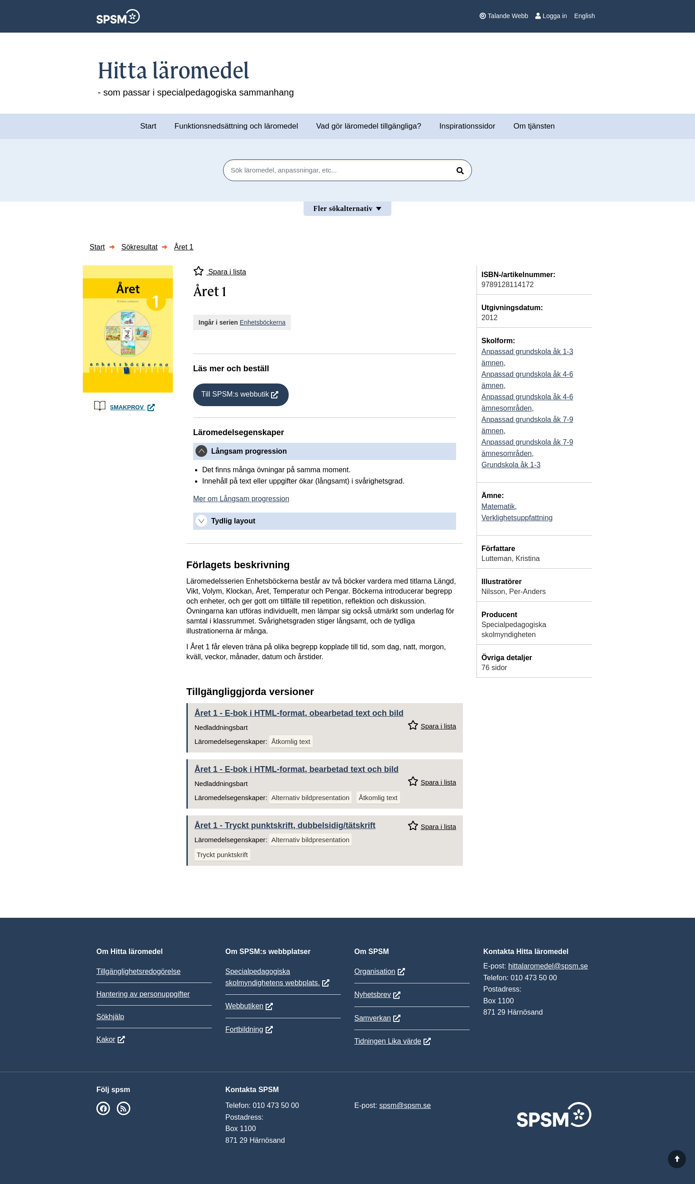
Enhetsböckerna (263, 322)
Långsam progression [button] (249, 451)
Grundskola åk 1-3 (511, 465)
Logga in (551, 15)
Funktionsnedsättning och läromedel (236, 126)
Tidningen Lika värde (387, 1041)
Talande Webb (504, 15)
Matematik (498, 506)
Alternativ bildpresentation (310, 797)
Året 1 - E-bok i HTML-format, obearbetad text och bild (299, 713)
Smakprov (133, 407)
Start (148, 126)
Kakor (105, 1039)
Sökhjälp (110, 1017)
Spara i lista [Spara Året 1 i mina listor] (219, 271)
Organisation (374, 971)
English (584, 15)
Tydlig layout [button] (233, 521)
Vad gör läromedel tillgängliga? (368, 126)
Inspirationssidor (467, 126)
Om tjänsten (534, 126)
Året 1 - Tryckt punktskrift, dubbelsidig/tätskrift (285, 825)
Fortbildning (244, 1029)
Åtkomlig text (290, 741)
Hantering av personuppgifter (143, 994)
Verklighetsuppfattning (516, 518)
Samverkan (372, 1018)
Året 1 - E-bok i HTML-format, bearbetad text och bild (297, 769)
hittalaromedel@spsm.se (548, 966)
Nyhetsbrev (372, 994)
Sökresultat (139, 247)
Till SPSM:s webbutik (235, 394)
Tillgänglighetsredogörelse (138, 971)
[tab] (324, 451)
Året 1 (184, 247)
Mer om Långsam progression (241, 499)
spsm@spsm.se (405, 1105)
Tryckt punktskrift (222, 854)
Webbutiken (244, 1006)
